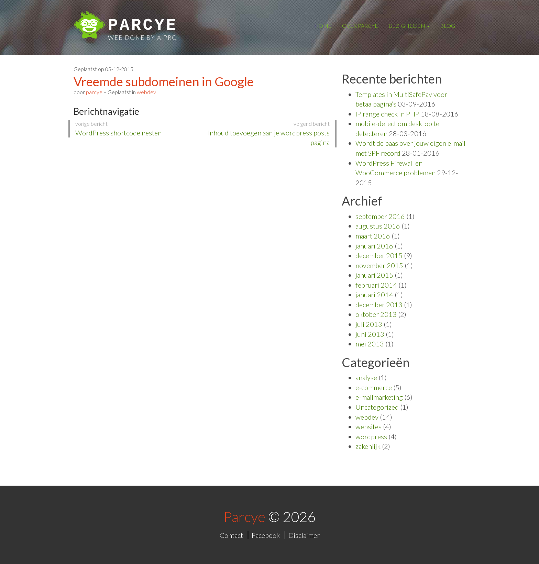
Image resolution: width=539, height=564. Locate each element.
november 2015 (379, 265)
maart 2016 (372, 236)
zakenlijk (368, 446)
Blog (447, 25)
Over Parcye (360, 25)
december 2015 (379, 255)
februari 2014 (376, 285)
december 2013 (379, 304)
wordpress (371, 436)
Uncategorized (377, 407)
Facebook (266, 535)
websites (368, 426)
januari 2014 (374, 294)
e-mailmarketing (379, 397)
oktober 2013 (376, 314)
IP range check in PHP (387, 114)
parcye (94, 92)
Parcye (143, 25)
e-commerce (373, 387)
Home (323, 25)
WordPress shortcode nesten (136, 128)
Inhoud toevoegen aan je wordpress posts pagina (269, 133)
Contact (231, 535)
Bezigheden (409, 25)
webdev (146, 92)
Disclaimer (304, 535)
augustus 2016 (377, 226)
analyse (366, 377)
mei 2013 (369, 344)
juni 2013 (369, 334)
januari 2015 (374, 275)
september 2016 (380, 216)
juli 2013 (368, 324)
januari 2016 (374, 246)
